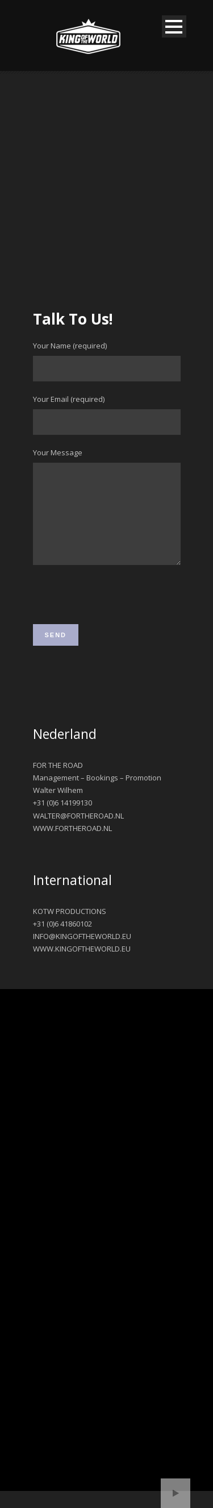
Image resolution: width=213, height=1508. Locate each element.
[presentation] (119, 619)
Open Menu (174, 26)
